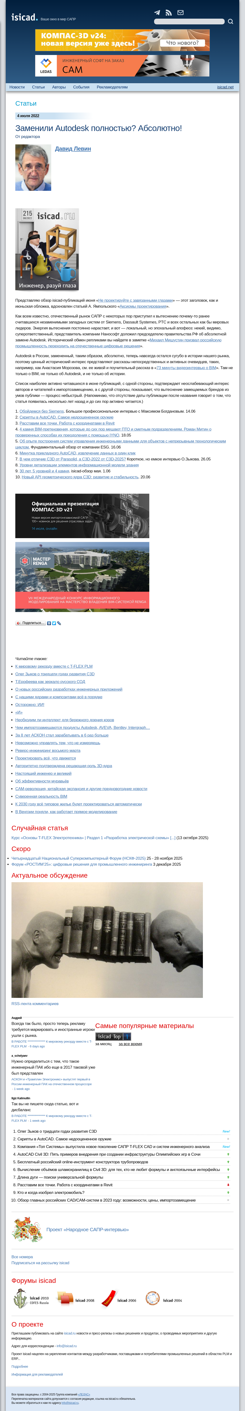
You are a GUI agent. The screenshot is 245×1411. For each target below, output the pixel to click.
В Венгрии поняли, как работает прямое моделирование (66, 811)
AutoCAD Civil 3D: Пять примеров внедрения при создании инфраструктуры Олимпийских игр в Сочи (108, 1154)
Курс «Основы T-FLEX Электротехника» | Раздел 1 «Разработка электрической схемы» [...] (93, 838)
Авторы (59, 87)
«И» (18, 712)
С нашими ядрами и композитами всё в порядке (58, 697)
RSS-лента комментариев (35, 1003)
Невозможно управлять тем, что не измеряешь (57, 743)
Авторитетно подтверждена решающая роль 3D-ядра (63, 766)
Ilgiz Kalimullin (20, 1098)
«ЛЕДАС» (84, 1394)
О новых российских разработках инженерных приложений (68, 689)
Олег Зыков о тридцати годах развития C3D (55, 674)
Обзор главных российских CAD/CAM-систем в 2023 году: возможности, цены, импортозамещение (106, 1200)
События (81, 87)
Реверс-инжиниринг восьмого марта (47, 750)
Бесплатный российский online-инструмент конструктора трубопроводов (82, 1162)
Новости (17, 87)
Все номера (22, 1257)
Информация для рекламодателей (37, 1374)
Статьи (38, 87)
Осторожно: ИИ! (29, 704)
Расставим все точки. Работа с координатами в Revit (67, 423)
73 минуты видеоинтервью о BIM (186, 368)
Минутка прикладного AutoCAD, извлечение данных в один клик (77, 453)
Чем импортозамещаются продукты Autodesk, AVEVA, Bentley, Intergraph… (82, 727)
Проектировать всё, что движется (45, 758)
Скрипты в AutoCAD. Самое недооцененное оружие (66, 417)
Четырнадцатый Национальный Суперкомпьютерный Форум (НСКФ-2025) (78, 858)
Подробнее (19, 1366)
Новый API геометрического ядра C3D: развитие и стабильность (80, 477)
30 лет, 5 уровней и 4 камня (44, 471)
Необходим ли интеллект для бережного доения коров (64, 720)
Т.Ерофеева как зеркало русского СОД (50, 681)
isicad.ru (70, 1333)
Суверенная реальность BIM (41, 796)
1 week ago (22, 1089)
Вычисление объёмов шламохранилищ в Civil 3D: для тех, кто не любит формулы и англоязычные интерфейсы (118, 1169)
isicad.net (225, 87)
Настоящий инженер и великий (43, 773)
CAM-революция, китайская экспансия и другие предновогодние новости (81, 789)
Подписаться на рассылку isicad (40, 1263)
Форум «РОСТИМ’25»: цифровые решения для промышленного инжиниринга (81, 864)
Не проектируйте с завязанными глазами (135, 300)
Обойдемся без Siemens (42, 411)
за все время (130, 1044)
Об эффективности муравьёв (42, 781)
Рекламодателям (112, 87)
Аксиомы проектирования (143, 306)
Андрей (16, 1018)
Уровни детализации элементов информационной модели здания (79, 465)
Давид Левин (73, 148)
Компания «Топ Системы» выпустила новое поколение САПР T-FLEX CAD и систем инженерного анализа (113, 1146)
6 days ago (37, 1046)
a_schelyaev (19, 1055)
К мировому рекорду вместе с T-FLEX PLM (54, 666)
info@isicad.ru (67, 1346)
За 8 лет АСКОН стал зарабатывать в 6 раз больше (61, 735)
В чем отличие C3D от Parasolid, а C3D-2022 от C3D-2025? (73, 459)
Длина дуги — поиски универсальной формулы (60, 1177)
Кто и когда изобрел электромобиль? (50, 1192)
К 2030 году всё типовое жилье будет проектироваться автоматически (78, 804)
